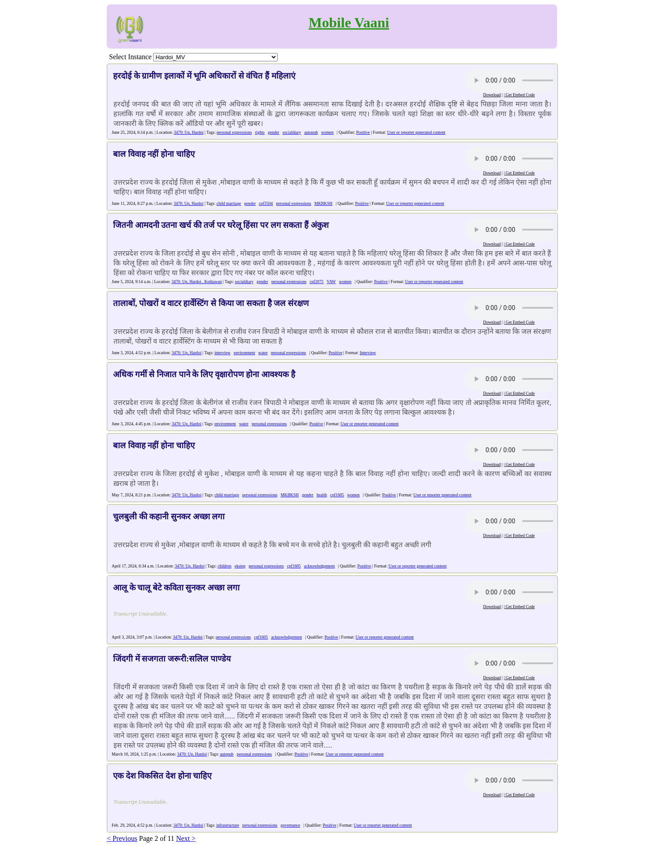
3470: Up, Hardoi (188, 132)
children (224, 565)
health (321, 494)
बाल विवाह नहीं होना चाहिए (154, 154)
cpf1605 (337, 494)
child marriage (228, 203)
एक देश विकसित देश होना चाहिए (162, 775)
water (262, 352)
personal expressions (234, 132)
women (327, 132)
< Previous (122, 838)
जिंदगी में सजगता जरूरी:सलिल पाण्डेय (172, 658)
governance (290, 825)
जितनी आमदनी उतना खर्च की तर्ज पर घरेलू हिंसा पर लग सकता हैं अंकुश (221, 225)
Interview (368, 352)
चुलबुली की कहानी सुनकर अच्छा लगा (169, 516)
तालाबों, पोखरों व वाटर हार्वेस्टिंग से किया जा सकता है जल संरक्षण (211, 303)
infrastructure (227, 825)
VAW (331, 281)
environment (244, 352)
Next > (186, 838)
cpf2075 (317, 281)
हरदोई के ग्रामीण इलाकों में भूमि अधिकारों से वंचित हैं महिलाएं (204, 75)
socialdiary (291, 132)
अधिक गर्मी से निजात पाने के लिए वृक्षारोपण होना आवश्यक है (204, 374)
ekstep (240, 565)
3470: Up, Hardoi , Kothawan (196, 281)
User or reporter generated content (416, 132)
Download (492, 94)
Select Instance (130, 56)
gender (273, 132)
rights (260, 132)
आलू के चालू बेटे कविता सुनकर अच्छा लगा (176, 587)
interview (222, 352)
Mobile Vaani (349, 22)
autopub (311, 132)
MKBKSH (323, 203)
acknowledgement (319, 565)
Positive (363, 132)
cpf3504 (266, 203)
